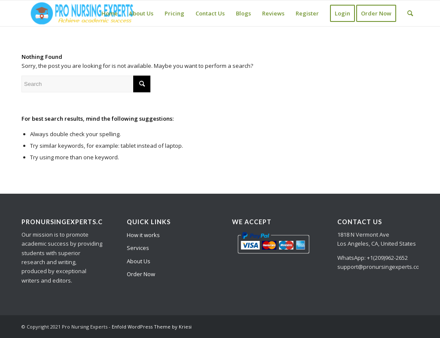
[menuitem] (109, 13)
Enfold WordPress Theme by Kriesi (152, 326)
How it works (143, 235)
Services (138, 248)
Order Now (141, 274)
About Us (138, 261)
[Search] (410, 13)
